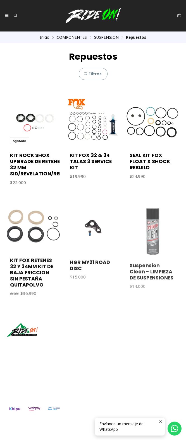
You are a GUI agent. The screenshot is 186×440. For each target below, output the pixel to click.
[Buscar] (15, 16)
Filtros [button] (93, 74)
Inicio (44, 37)
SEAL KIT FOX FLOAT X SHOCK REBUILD (150, 161)
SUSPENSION (106, 37)
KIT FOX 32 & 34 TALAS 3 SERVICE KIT (91, 161)
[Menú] (6, 16)
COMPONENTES (72, 37)
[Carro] (179, 16)
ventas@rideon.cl (25, 374)
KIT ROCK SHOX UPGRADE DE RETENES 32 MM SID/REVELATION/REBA (38, 164)
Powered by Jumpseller (83, 430)
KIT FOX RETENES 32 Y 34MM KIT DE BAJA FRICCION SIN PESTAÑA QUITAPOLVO (31, 297)
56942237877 (22, 381)
